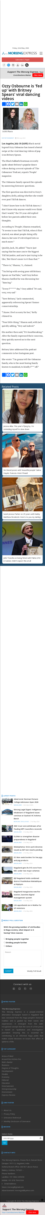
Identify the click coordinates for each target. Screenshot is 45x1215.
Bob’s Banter (7, 1062)
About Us (7, 1110)
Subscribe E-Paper (22, 60)
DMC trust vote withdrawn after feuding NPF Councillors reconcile (28, 827)
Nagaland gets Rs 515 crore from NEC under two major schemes (28, 869)
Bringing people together (16, 939)
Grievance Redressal (12, 1117)
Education (6, 1083)
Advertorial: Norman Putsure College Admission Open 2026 (26, 800)
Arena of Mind (7, 1056)
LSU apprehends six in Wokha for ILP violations (27, 906)
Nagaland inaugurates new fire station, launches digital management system (27, 894)
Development (7, 1071)
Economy (5, 1077)
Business (5, 1065)
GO (4, 1143)
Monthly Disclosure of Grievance (17, 1121)
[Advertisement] (22, 22)
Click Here (38, 75)
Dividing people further (15, 942)
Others (8, 946)
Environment (7, 1092)
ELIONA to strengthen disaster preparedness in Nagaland (26, 838)
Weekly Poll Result (34, 971)
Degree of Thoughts (10, 1068)
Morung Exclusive (21, 821)
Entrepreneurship (9, 1089)
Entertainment (8, 138)
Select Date (7, 1134)
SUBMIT (8, 971)
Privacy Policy (9, 1114)
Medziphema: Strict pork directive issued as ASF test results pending (28, 848)
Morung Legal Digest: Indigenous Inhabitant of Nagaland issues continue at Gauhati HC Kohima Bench (27, 814)
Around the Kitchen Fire (11, 1059)
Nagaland (18, 805)
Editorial (5, 1080)
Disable (5, 1074)
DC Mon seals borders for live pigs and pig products (28, 859)
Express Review (8, 1095)
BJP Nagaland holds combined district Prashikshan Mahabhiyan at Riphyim (28, 881)
